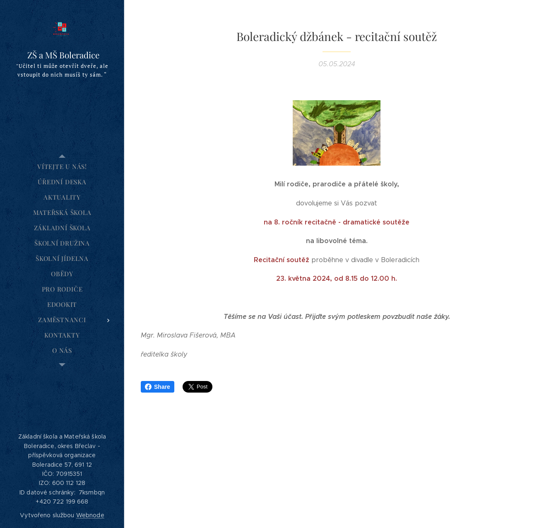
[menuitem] (62, 166)
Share (157, 386)
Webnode (90, 515)
